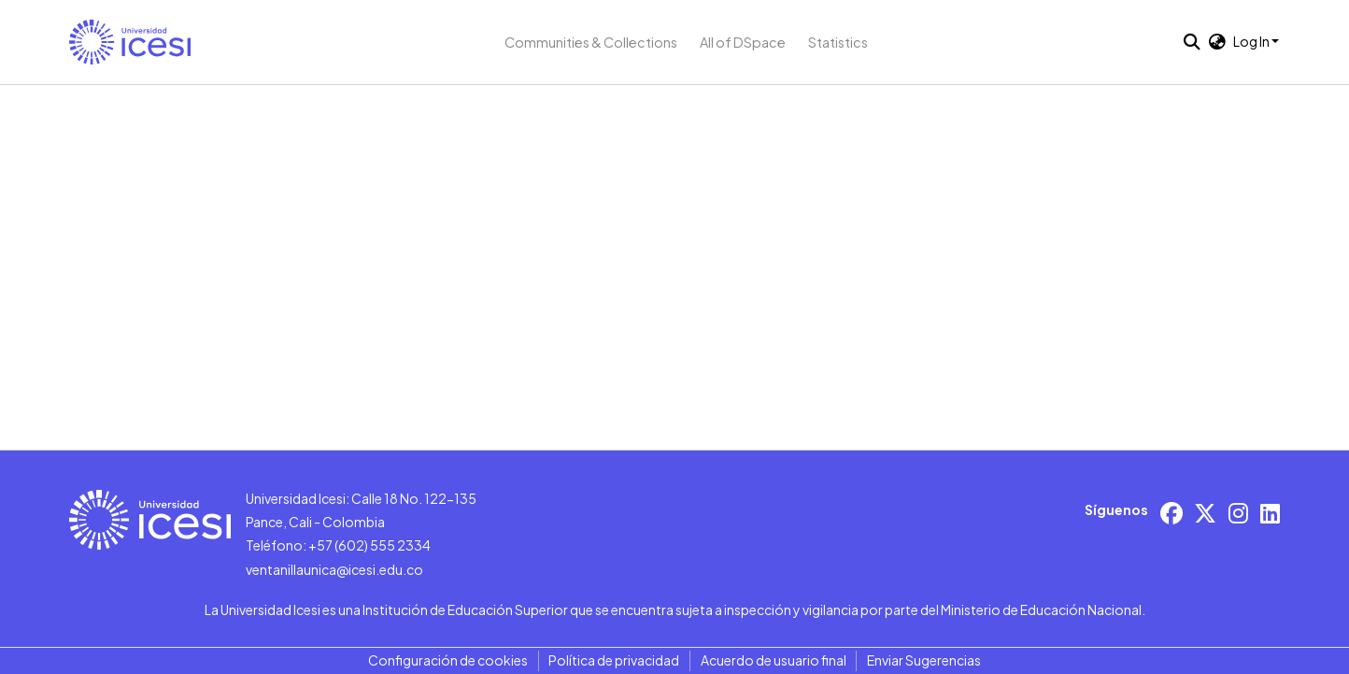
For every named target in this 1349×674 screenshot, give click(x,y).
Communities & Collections (590, 42)
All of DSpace (743, 42)
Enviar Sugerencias (924, 660)
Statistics (838, 42)
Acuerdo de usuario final (773, 660)
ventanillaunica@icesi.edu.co (334, 569)
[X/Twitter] (1205, 512)
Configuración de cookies (448, 660)
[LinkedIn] (1270, 512)
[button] (130, 42)
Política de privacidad (613, 660)
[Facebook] (1171, 512)
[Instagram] (1238, 512)
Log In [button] (1252, 41)
